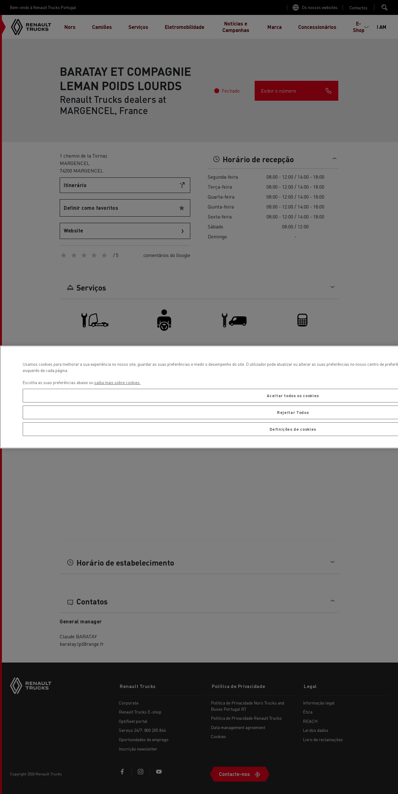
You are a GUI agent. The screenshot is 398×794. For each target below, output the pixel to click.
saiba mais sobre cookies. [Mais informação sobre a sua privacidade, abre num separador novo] (117, 382)
